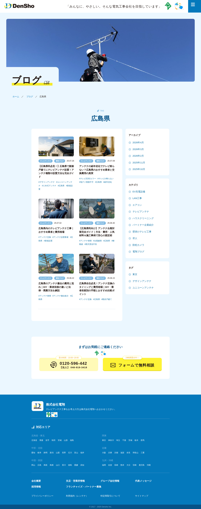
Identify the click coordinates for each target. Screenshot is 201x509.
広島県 (61, 186)
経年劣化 (108, 182)
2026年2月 (138, 155)
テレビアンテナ (45, 161)
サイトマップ (141, 496)
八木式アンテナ (49, 186)
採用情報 (36, 486)
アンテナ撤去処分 (60, 296)
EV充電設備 (139, 191)
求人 (135, 238)
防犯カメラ (138, 245)
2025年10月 (139, 169)
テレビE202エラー (88, 179)
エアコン (137, 205)
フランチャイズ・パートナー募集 (83, 486)
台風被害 (98, 241)
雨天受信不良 (91, 244)
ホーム (16, 96)
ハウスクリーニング (143, 218)
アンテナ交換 (45, 237)
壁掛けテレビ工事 (142, 231)
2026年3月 (138, 149)
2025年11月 (139, 162)
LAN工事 (137, 198)
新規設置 (48, 241)
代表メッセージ (143, 480)
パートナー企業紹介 (143, 225)
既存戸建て (107, 299)
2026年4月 (138, 142)
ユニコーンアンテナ (143, 287)
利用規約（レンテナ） (77, 496)
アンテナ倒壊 (86, 241)
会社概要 (36, 480)
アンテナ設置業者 (60, 237)
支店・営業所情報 (75, 480)
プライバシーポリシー (42, 496)
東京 (135, 274)
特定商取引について (110, 496)
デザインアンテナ (47, 182)
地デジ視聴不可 (86, 182)
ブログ (29, 96)
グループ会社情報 (109, 480)
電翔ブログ (60, 161)
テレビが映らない (106, 179)
